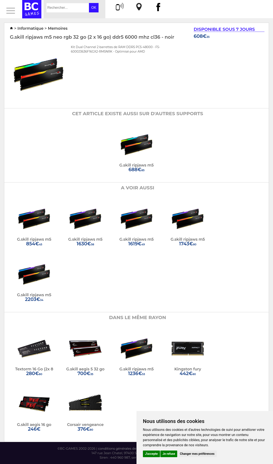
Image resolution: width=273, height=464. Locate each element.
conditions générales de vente (122, 448)
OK (93, 7)
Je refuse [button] (169, 453)
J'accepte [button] (151, 453)
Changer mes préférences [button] (197, 453)
